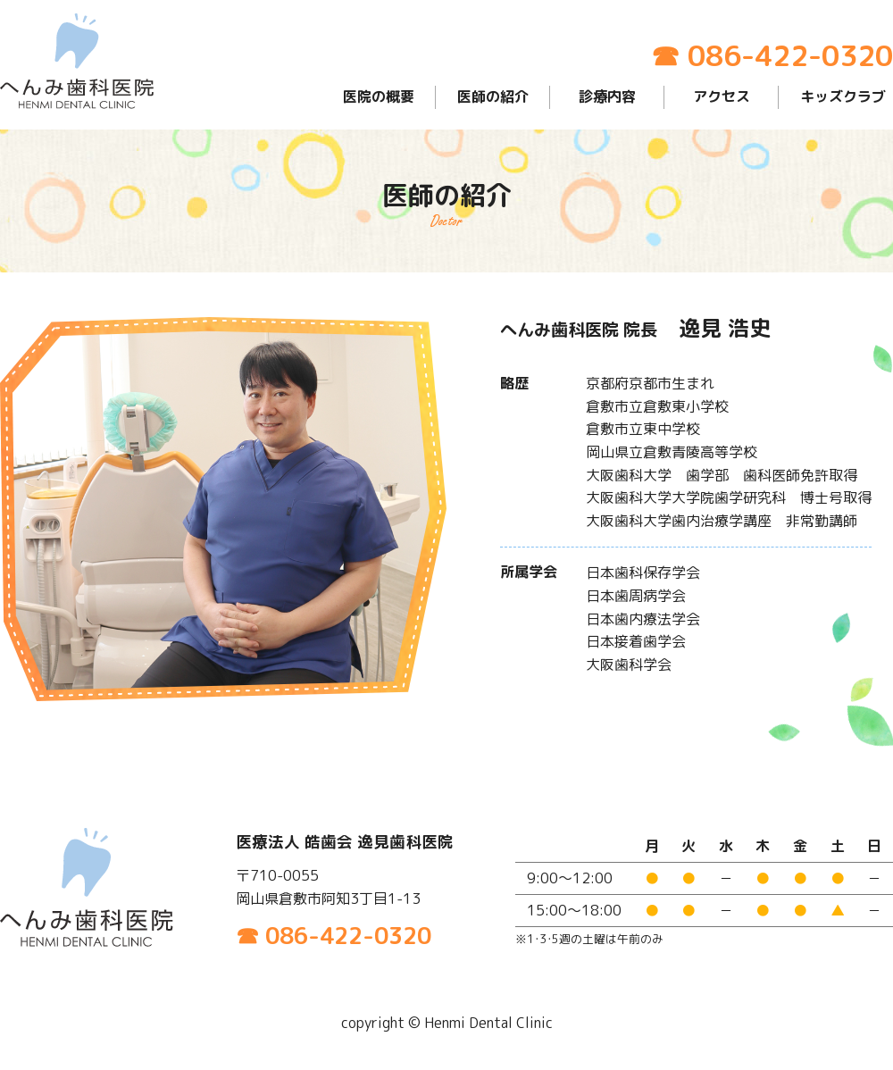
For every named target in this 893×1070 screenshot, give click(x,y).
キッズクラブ (843, 96)
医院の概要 (378, 96)
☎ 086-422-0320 (772, 55)
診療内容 (607, 96)
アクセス (721, 96)
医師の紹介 (493, 96)
